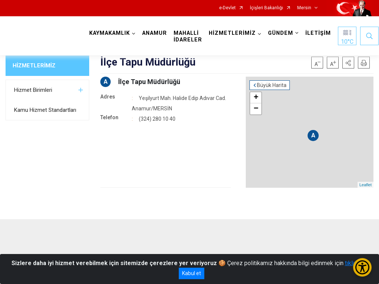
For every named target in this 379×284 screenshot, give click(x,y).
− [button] (256, 108)
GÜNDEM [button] (280, 33)
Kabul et (191, 273)
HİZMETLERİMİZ (34, 65)
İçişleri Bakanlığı (266, 8)
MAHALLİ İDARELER (188, 36)
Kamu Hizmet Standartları (45, 110)
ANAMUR (154, 33)
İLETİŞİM (318, 33)
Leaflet (365, 185)
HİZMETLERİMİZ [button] (232, 33)
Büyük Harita (271, 85)
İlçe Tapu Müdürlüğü (149, 82)
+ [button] (256, 97)
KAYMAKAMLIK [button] (109, 33)
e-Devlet (227, 8)
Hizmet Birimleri (33, 90)
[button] (348, 63)
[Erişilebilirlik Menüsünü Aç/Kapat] (362, 267)
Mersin (304, 8)
